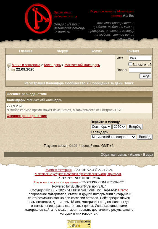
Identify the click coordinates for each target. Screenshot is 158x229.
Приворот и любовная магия (65, 14)
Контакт (133, 51)
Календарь (52, 65)
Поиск (129, 83)
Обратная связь (114, 155)
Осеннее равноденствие (27, 116)
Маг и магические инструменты (55, 182)
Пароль (122, 70)
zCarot (123, 190)
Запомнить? (139, 65)
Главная (26, 51)
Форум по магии (102, 11)
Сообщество (77, 83)
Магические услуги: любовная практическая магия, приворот (78, 174)
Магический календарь (82, 65)
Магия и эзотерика (26, 65)
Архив (135, 155)
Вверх (148, 155)
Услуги (96, 51)
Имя (120, 58)
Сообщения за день (106, 83)
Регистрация (34, 83)
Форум (62, 51)
